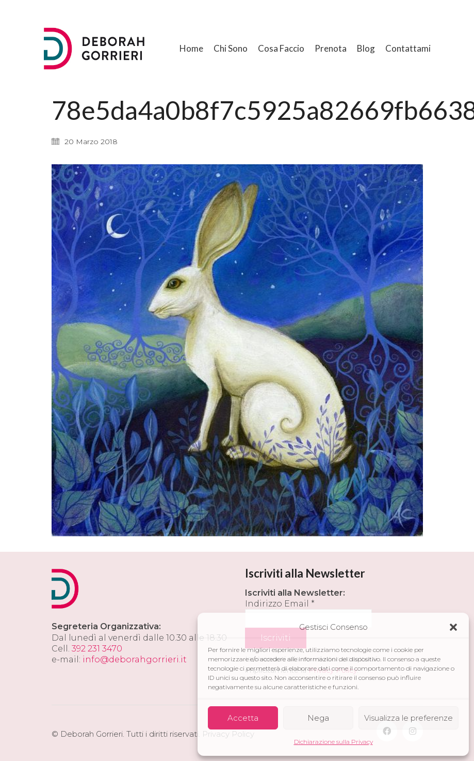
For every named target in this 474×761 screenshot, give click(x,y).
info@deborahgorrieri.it (135, 659)
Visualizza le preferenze (408, 718)
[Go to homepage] (95, 48)
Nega (318, 718)
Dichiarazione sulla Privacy (333, 742)
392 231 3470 (97, 649)
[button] (453, 627)
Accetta (242, 718)
